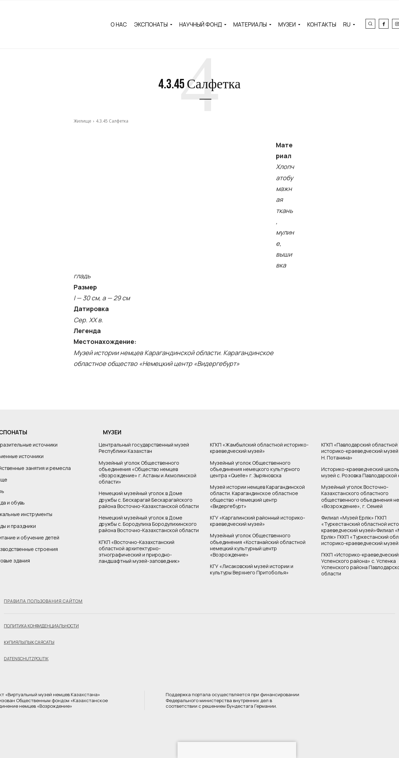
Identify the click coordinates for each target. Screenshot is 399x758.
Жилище (82, 121)
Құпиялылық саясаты (29, 642)
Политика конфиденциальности (41, 626)
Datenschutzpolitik (26, 659)
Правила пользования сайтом (43, 601)
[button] (370, 24)
